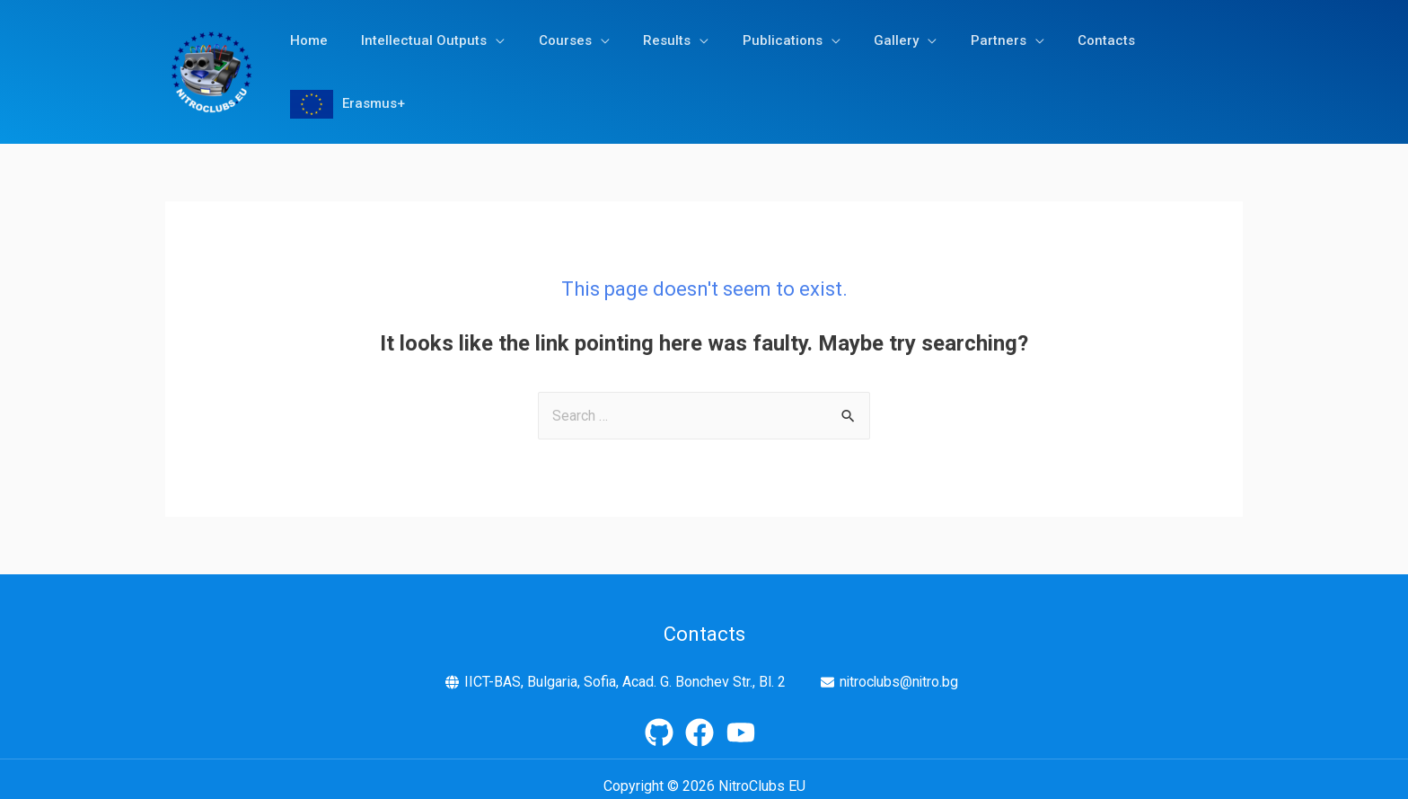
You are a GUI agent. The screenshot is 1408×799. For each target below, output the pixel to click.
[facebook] (704, 718)
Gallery (862, 65)
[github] (663, 718)
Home (308, 65)
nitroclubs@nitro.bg (899, 667)
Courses (550, 65)
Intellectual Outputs (417, 65)
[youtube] (745, 718)
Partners (957, 65)
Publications (755, 65)
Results (646, 65)
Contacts (1058, 65)
